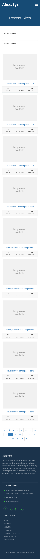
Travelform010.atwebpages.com (20, 207)
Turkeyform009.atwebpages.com (20, 248)
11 (30, 430)
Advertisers (9, 540)
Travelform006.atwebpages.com (20, 371)
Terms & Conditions (12, 533)
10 (26, 430)
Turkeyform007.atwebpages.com (20, 330)
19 (34, 434)
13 (6, 434)
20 (13, 439)
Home (6, 520)
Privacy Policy (10, 536)
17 (25, 434)
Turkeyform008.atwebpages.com (20, 289)
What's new (8, 530)
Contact (7, 524)
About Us (7, 527)
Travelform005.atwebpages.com (20, 412)
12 (35, 430)
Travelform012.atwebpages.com (20, 125)
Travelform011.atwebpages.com (20, 166)
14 (10, 434)
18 (29, 434)
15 (15, 434)
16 (20, 434)
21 (18, 439)
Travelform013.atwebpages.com (20, 83)
